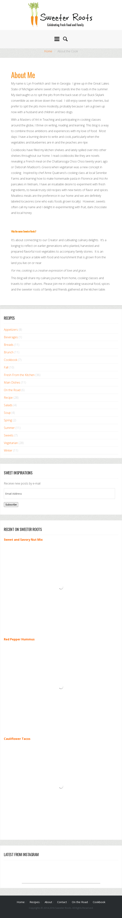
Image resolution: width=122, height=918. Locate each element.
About (48, 902)
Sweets (8, 435)
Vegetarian (11, 443)
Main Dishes (12, 382)
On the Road (12, 390)
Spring (8, 420)
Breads (8, 345)
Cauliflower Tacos (17, 739)
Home (48, 51)
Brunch (8, 352)
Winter (8, 450)
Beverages (11, 337)
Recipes (35, 902)
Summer (9, 428)
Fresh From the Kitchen (19, 375)
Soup (7, 413)
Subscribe (11, 504)
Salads (8, 405)
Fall (6, 367)
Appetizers (11, 330)
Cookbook (10, 360)
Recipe (8, 398)
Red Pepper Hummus (19, 639)
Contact (62, 902)
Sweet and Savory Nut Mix (23, 540)
